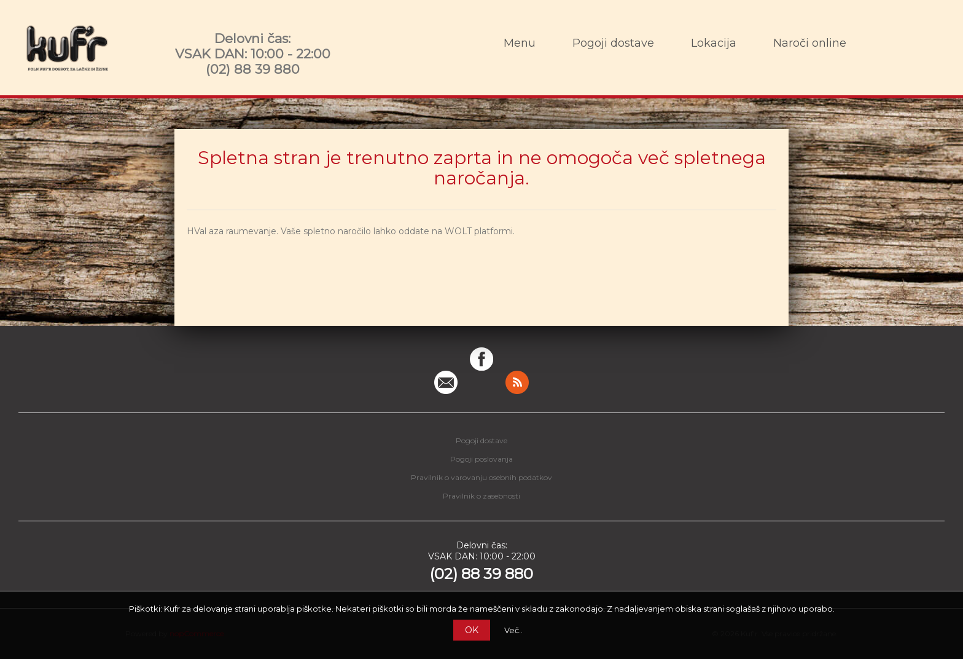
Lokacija (713, 43)
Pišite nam (446, 382)
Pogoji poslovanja (481, 459)
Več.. (513, 630)
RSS (517, 382)
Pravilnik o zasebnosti (481, 495)
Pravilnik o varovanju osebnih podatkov (481, 477)
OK (471, 630)
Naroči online (809, 43)
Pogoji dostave (613, 43)
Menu (520, 43)
